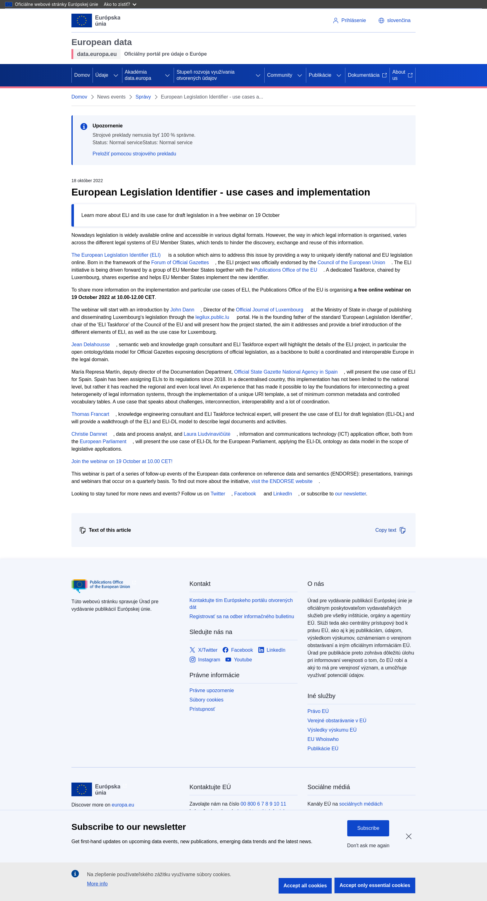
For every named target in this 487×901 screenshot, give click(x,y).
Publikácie (320, 75)
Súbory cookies (206, 699)
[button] (394, 20)
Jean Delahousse (90, 344)
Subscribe (368, 828)
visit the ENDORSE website (282, 481)
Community (279, 75)
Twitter (218, 493)
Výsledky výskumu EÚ (332, 730)
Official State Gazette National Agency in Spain (286, 372)
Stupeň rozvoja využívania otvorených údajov (205, 75)
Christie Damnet (89, 434)
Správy (143, 96)
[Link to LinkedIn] (272, 650)
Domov (82, 75)
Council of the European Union (351, 262)
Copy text (390, 530)
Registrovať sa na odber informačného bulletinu (241, 616)
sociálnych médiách (361, 804)
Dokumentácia (367, 75)
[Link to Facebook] (237, 650)
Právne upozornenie (211, 690)
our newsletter (350, 493)
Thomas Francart (90, 414)
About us (402, 75)
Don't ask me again (368, 845)
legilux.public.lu (212, 317)
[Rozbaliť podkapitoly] (116, 75)
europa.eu (123, 804)
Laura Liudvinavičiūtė (207, 434)
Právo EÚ (318, 711)
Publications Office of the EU (285, 270)
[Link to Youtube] (238, 659)
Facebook (245, 493)
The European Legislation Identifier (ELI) (116, 255)
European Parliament (103, 441)
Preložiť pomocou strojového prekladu (134, 153)
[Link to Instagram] (204, 659)
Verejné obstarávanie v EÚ (336, 720)
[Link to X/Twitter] (203, 650)
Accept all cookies (305, 885)
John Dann (182, 309)
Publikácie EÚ (323, 748)
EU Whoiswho (323, 739)
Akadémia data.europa (138, 75)
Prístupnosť (202, 709)
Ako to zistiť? (120, 4)
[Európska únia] (96, 20)
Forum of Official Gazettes (180, 262)
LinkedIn (282, 493)
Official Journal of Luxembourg (269, 309)
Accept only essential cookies (374, 885)
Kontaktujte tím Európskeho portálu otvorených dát (241, 604)
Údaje (101, 75)
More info (97, 883)
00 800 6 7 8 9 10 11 (263, 804)
